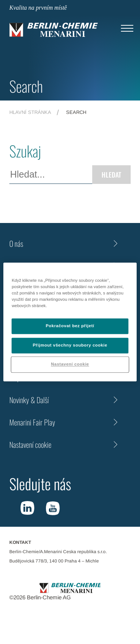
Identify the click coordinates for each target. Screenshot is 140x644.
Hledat (111, 174)
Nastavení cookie (30, 444)
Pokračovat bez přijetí (70, 326)
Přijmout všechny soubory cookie (70, 345)
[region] (69, 321)
